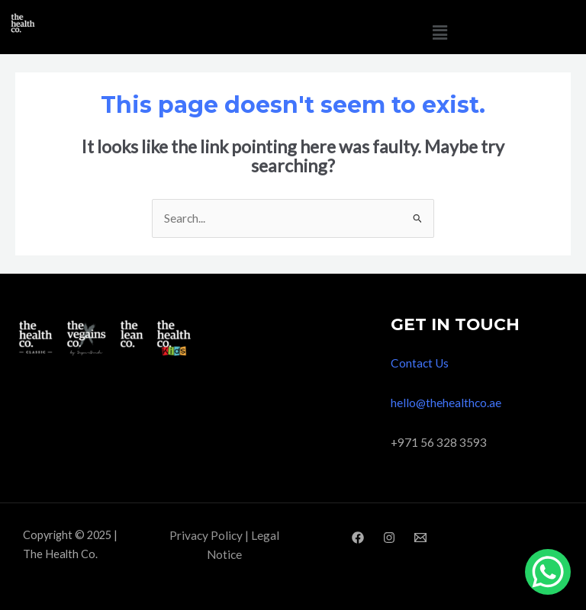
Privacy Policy (206, 535)
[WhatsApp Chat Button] (548, 572)
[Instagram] (389, 537)
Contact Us (420, 363)
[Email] (420, 537)
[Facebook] (358, 537)
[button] (439, 32)
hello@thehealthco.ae (446, 402)
